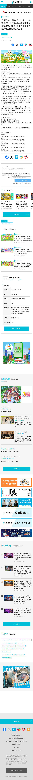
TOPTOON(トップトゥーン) (9, 658)
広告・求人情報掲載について (17, 738)
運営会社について (16, 735)
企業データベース (12, 6)
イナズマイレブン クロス (8, 655)
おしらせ (16, 747)
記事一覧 (3, 6)
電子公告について (16, 744)
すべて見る (17, 222)
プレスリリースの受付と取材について (16, 741)
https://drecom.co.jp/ (15, 294)
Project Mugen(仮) (21, 660)
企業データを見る (16, 343)
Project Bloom (6, 666)
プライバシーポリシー (16, 750)
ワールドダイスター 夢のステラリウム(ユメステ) (13, 669)
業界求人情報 (22, 6)
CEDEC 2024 (21, 658)
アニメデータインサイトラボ (24, 655)
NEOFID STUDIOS (6, 672)
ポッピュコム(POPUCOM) (8, 660)
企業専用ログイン (16, 770)
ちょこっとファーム (7, 44)
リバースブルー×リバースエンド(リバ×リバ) (13, 663)
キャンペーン (5, 17)
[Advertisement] (14, 35)
